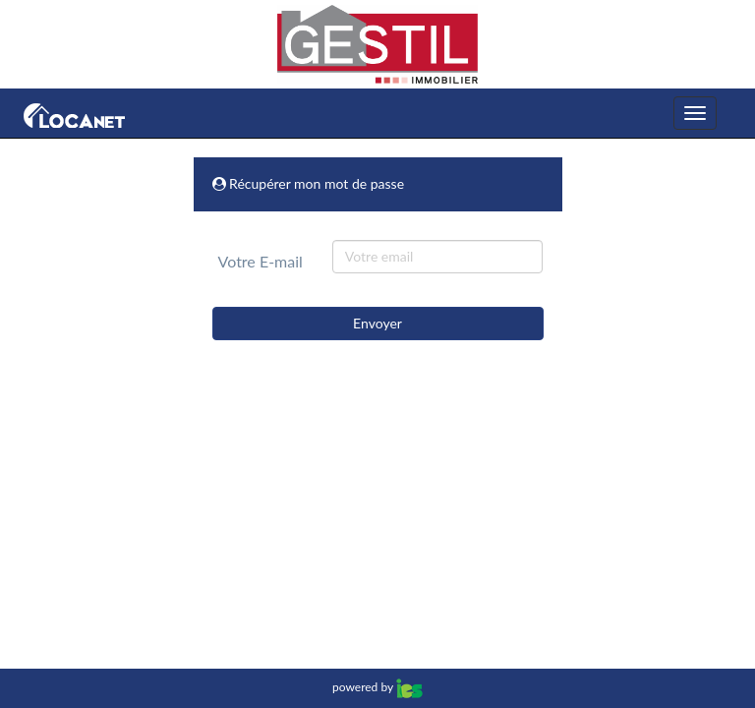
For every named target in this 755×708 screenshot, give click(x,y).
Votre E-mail (260, 261)
